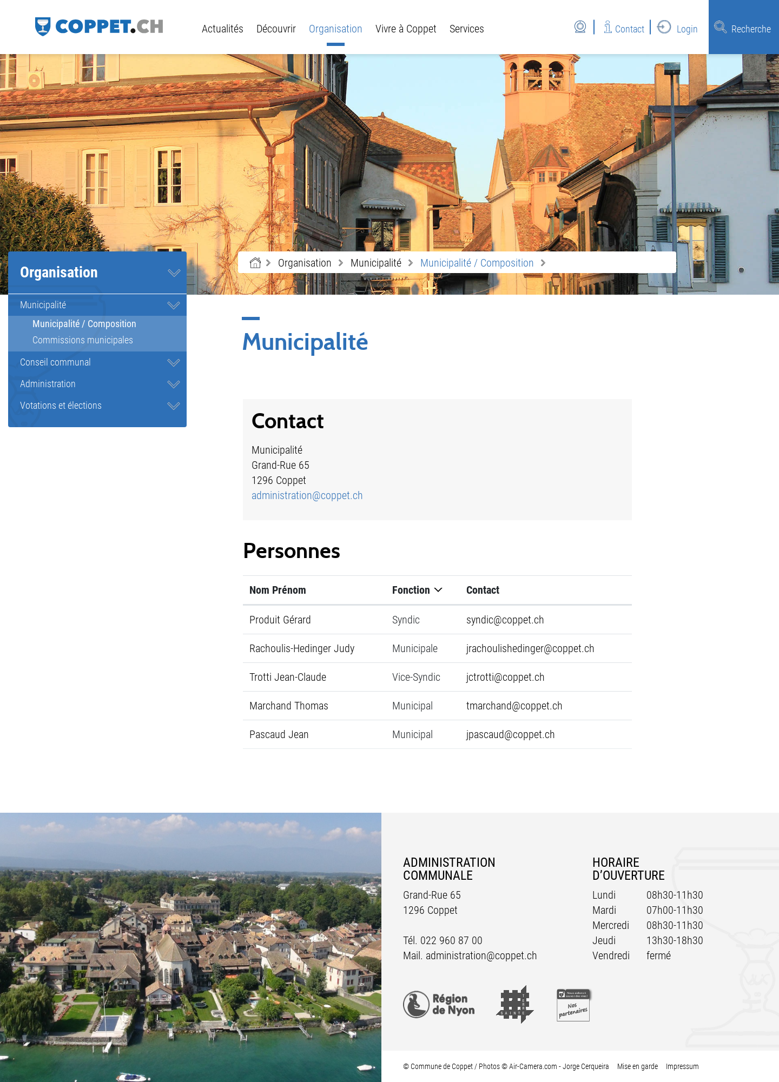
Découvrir (276, 28)
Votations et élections (61, 405)
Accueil (255, 262)
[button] (305, 262)
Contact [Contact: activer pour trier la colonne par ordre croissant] (482, 589)
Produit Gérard (280, 619)
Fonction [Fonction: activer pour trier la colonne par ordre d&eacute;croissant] (411, 589)
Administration (48, 383)
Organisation (335, 28)
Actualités (222, 28)
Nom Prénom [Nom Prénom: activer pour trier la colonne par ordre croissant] (277, 589)
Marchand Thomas (288, 705)
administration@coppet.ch (307, 495)
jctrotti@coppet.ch (505, 677)
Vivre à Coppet (406, 28)
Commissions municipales (82, 340)
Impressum (682, 1066)
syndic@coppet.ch (505, 619)
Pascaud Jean (279, 734)
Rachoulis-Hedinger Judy (301, 648)
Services (467, 28)
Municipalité (43, 304)
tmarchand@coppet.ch (514, 705)
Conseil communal (55, 362)
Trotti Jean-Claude (287, 677)
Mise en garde (637, 1066)
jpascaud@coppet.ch (510, 734)
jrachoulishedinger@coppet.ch (530, 648)
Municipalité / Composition (109, 323)
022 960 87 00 (451, 940)
